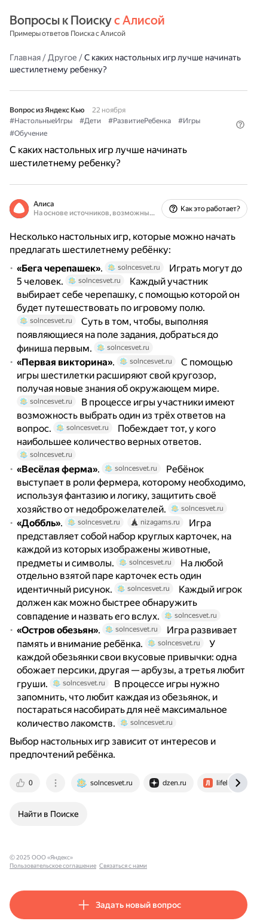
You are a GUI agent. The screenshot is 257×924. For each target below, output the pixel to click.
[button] (240, 124)
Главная (25, 57)
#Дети (90, 121)
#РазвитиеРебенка (139, 121)
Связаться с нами (192, 857)
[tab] (26, 782)
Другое (62, 57)
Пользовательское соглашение (121, 857)
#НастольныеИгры (41, 121)
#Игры (189, 121)
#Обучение (28, 133)
